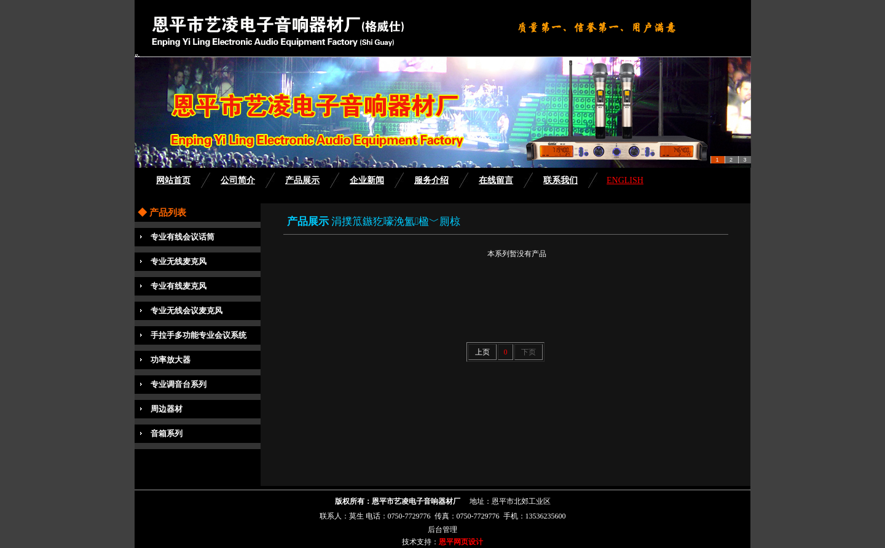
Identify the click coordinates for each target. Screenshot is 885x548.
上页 (482, 352)
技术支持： (420, 542)
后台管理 (442, 529)
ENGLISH (625, 180)
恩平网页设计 (461, 542)
